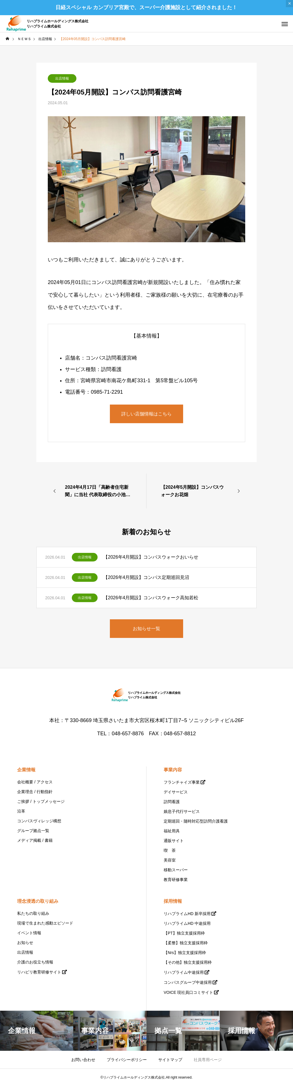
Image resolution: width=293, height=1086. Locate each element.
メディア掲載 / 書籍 (35, 840)
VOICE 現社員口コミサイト (188, 992)
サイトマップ (170, 1059)
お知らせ (25, 942)
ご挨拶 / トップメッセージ (41, 801)
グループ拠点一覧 (33, 830)
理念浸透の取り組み (37, 901)
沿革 (21, 811)
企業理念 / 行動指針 (35, 791)
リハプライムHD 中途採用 (187, 923)
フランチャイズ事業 (182, 782)
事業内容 (173, 769)
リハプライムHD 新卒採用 (187, 913)
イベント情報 (29, 933)
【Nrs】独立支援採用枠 (185, 952)
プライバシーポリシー (127, 1059)
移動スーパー (176, 870)
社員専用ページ (208, 1059)
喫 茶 (170, 850)
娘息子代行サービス (182, 811)
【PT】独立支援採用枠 (184, 933)
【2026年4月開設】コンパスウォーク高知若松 (151, 597)
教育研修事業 (176, 879)
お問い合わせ (83, 1059)
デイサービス (176, 792)
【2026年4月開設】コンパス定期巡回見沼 (146, 577)
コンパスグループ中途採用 (188, 982)
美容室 (170, 860)
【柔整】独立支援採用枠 (186, 943)
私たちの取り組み (33, 913)
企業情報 (26, 769)
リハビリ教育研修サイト (39, 972)
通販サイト (174, 840)
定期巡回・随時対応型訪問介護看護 (196, 821)
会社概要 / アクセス (35, 782)
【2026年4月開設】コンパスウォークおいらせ (151, 557)
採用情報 (173, 901)
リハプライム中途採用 (184, 972)
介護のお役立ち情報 (35, 962)
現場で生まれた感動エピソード (45, 923)
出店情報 (62, 78)
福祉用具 (172, 831)
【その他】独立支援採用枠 (188, 962)
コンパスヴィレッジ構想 (39, 821)
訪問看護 (172, 801)
